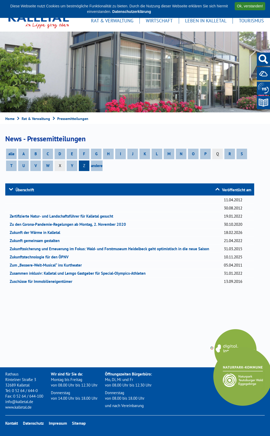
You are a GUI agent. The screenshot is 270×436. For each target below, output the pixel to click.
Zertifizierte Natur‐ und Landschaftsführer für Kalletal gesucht (63, 216)
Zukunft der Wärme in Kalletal (36, 232)
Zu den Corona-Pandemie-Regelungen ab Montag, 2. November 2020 (69, 224)
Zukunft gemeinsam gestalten (36, 240)
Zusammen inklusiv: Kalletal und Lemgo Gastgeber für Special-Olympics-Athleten (79, 273)
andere (97, 165)
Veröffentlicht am (236, 189)
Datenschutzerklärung (131, 11)
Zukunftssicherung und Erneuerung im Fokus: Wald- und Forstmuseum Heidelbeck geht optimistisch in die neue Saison (111, 248)
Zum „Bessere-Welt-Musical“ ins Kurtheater (47, 265)
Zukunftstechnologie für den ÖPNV (41, 256)
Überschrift (25, 189)
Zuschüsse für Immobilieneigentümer (42, 281)
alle (11, 153)
